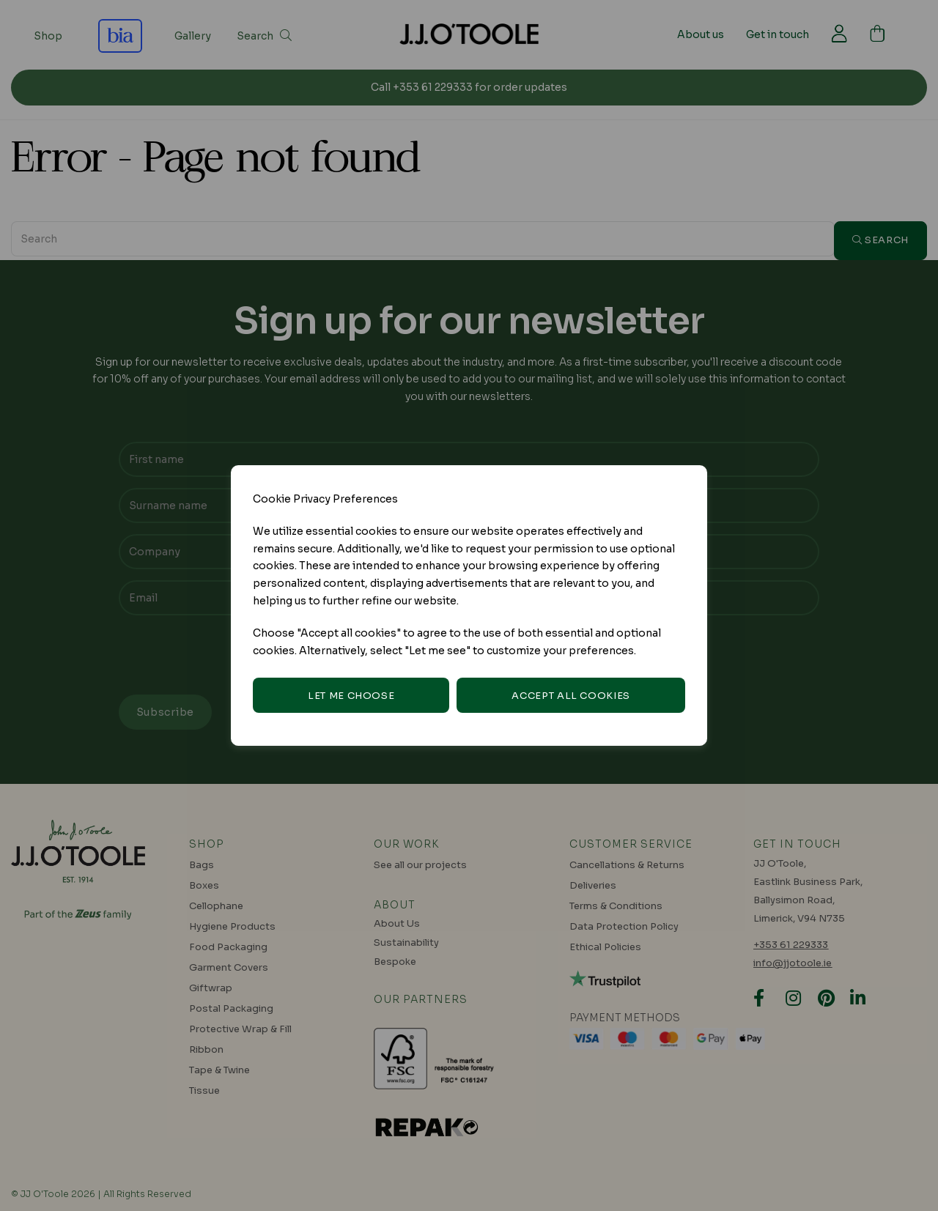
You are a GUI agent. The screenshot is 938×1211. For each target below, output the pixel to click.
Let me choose (351, 695)
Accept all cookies (571, 695)
